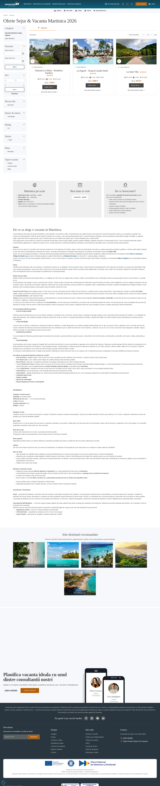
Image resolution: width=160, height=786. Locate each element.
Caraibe (5, 15)
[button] (124, 4)
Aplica (15, 67)
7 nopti (10, 140)
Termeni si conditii (92, 734)
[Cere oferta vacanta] (139, 4)
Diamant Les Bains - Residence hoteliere (49, 72)
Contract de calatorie (58, 746)
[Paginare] (149, 35)
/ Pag (155, 35)
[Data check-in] (14, 54)
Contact (53, 753)
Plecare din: (10, 102)
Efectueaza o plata (92, 753)
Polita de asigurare (92, 750)
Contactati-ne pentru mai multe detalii (133, 734)
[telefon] (108, 4)
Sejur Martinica (9, 39)
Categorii (9, 28)
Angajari (54, 734)
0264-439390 (9, 691)
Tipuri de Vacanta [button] (74, 4)
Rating (8, 125)
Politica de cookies (92, 740)
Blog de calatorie (56, 750)
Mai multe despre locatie (49, 92)
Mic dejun (11, 152)
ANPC (88, 743)
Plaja (9, 169)
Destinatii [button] (27, 4)
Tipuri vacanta (11, 160)
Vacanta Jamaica (63, 565)
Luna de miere (12, 166)
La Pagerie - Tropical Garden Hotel (92, 71)
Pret (7, 75)
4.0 (8, 128)
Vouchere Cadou (56, 740)
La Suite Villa (132, 72)
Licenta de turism (91, 746)
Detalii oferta (49, 87)
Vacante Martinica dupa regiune (13, 34)
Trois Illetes (11, 117)
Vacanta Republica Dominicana (97, 565)
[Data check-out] (14, 62)
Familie (10, 163)
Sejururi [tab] (94, 28)
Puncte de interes (13, 113)
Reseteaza (14, 94)
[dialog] (3, 782)
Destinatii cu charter (42, 4)
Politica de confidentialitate (95, 737)
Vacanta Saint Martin (131, 565)
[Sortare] (136, 35)
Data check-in (9, 51)
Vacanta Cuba (29, 565)
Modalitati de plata (57, 743)
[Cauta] (119, 4)
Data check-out (10, 58)
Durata (8, 136)
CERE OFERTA (28, 691)
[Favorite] (128, 4)
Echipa (53, 737)
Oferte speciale (58, 4)
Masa (7, 148)
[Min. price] (9, 80)
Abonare (33, 737)
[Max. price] (19, 80)
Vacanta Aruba (80, 593)
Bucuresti (10, 105)
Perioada (9, 46)
